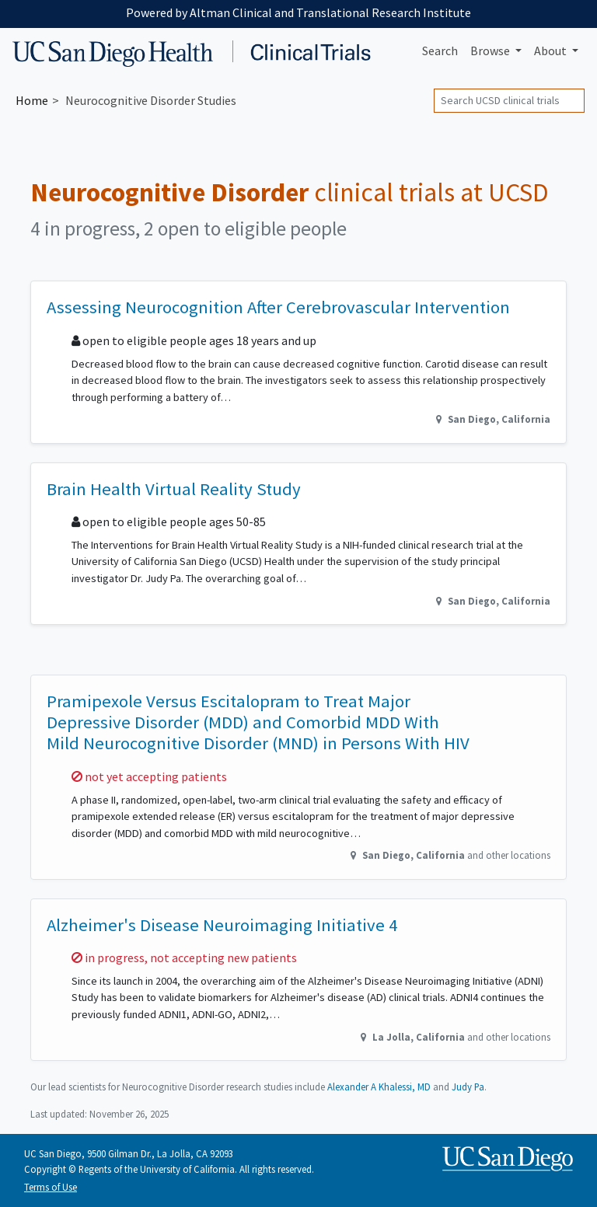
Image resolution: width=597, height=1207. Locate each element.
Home (32, 100)
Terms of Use (50, 1187)
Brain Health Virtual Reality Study (174, 489)
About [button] (551, 50)
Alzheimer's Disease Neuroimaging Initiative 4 (222, 925)
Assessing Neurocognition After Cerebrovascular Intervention (278, 307)
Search (440, 50)
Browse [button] (491, 50)
